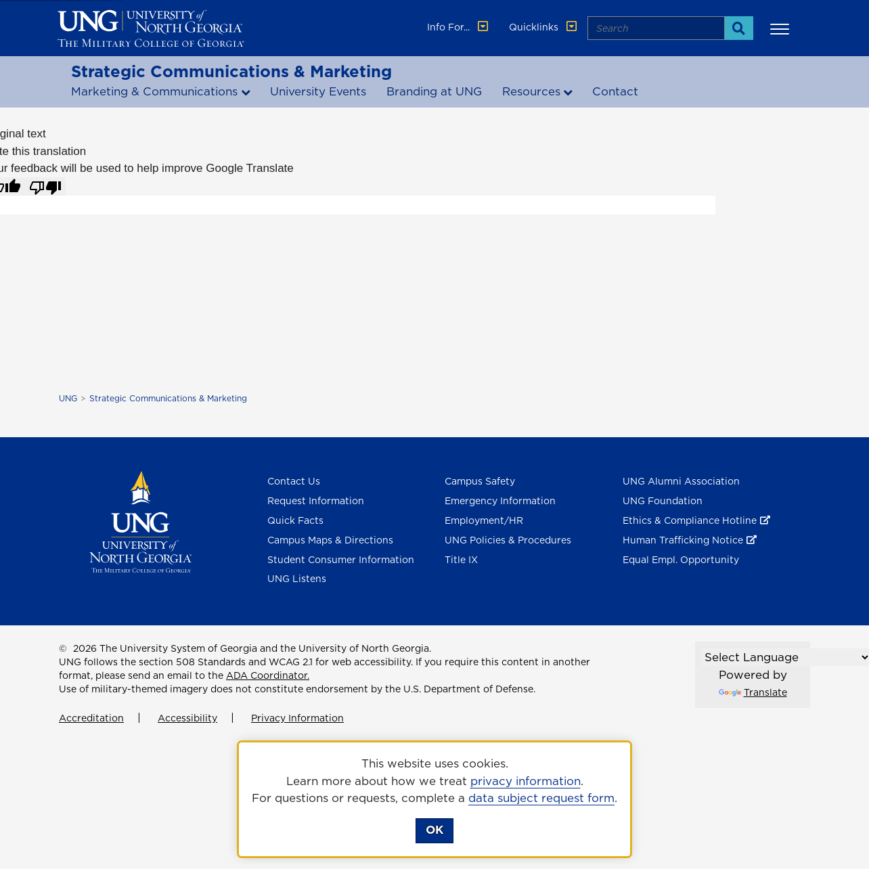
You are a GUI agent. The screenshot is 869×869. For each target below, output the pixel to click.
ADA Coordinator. (267, 675)
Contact (615, 91)
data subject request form (541, 798)
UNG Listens (296, 578)
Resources (531, 91)
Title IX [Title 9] (461, 559)
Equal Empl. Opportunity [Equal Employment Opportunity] (681, 559)
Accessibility (187, 718)
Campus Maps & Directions (330, 540)
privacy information (525, 781)
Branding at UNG (434, 91)
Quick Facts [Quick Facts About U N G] (295, 520)
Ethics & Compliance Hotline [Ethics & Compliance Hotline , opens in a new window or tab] (690, 520)
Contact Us (293, 481)
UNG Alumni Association (681, 481)
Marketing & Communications (154, 91)
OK (434, 830)
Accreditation (91, 718)
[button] (781, 28)
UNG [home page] (68, 398)
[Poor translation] (45, 186)
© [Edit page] (63, 648)
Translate (753, 692)
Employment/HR (484, 520)
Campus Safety (480, 481)
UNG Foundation (663, 501)
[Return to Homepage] (140, 521)
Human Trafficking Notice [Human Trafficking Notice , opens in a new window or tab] (683, 540)
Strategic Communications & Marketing (231, 71)
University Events (318, 91)
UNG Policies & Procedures (508, 540)
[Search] (738, 28)
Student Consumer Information (340, 559)
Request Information (315, 501)
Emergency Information (500, 501)
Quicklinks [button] (544, 27)
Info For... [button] (459, 27)
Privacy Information (297, 718)
